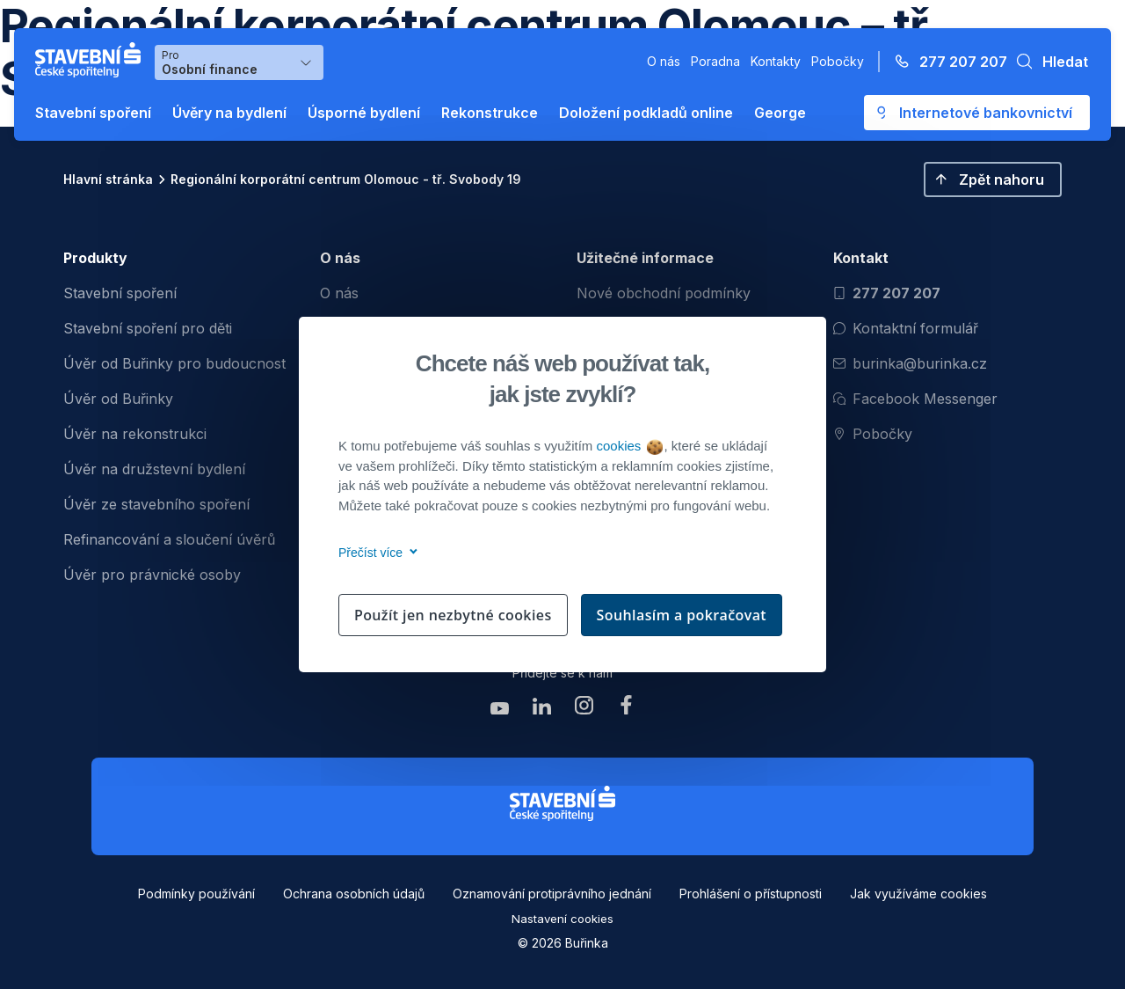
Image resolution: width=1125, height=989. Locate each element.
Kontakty (776, 61)
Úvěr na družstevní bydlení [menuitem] (154, 469)
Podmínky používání (196, 893)
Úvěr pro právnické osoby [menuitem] (152, 574)
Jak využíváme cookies (918, 893)
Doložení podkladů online (646, 112)
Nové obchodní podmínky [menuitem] (664, 293)
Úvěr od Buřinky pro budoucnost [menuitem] (174, 363)
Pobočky (837, 61)
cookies (629, 445)
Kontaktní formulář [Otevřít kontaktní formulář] (905, 328)
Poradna (715, 61)
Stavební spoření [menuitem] (120, 293)
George (780, 112)
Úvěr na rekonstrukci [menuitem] (135, 434)
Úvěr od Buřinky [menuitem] (118, 398)
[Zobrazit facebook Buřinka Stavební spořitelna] (626, 709)
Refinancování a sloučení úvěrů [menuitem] (169, 539)
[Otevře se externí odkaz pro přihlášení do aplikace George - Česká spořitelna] (977, 112)
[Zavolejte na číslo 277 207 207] (945, 61)
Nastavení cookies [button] (562, 919)
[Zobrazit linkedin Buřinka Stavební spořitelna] (541, 709)
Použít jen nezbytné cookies (453, 615)
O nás (663, 61)
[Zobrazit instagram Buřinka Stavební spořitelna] (583, 709)
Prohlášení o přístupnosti (750, 893)
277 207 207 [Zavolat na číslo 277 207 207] (886, 293)
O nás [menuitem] (339, 293)
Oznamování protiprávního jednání (552, 893)
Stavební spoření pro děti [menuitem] (147, 328)
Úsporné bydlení (364, 112)
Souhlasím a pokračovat (682, 615)
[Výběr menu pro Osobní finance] (239, 62)
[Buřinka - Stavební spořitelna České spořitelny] (91, 59)
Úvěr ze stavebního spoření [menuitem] (156, 504)
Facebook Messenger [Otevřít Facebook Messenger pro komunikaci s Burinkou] (915, 398)
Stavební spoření (93, 112)
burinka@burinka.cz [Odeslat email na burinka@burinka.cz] (910, 363)
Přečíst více (374, 553)
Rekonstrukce (489, 112)
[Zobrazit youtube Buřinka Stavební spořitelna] (499, 709)
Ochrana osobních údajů (354, 893)
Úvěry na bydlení (229, 112)
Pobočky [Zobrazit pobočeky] (872, 434)
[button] (1047, 61)
